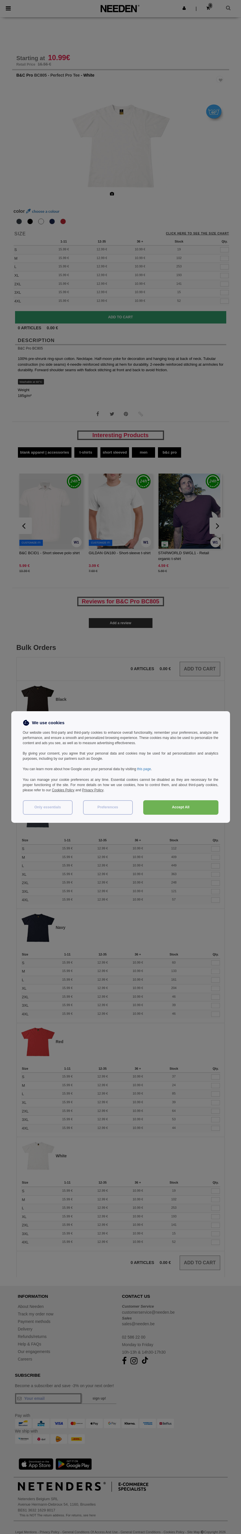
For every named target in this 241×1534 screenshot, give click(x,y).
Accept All (181, 807)
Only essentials (47, 807)
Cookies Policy (63, 790)
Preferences (107, 807)
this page (144, 769)
